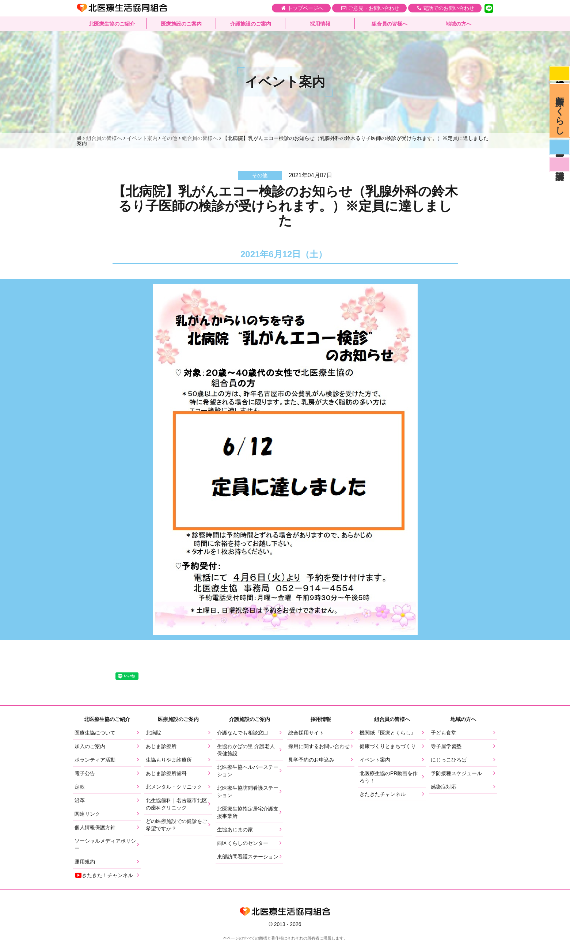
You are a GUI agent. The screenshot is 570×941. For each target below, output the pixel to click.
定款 (80, 787)
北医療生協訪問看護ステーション (247, 791)
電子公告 (85, 773)
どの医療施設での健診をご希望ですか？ (176, 824)
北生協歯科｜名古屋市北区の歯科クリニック (176, 804)
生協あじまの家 (235, 829)
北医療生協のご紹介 (112, 24)
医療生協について (95, 733)
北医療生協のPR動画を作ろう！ (389, 776)
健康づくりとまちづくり (388, 746)
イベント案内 (375, 760)
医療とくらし (560, 110)
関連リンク (87, 814)
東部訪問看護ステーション (247, 857)
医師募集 (560, 147)
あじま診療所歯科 (166, 773)
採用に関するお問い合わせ (319, 746)
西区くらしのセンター (242, 843)
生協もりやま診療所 (169, 760)
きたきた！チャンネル (104, 875)
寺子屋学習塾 (446, 746)
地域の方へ (458, 24)
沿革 (80, 800)
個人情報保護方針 (95, 827)
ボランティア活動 (95, 760)
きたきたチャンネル (383, 794)
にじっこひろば (449, 760)
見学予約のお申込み (311, 760)
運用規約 (85, 862)
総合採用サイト (306, 733)
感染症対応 (560, 73)
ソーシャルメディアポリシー (105, 844)
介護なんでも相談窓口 (242, 733)
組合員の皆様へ (389, 24)
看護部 (560, 164)
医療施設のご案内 (181, 24)
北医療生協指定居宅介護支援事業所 (247, 812)
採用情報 (320, 24)
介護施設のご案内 (250, 24)
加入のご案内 (90, 746)
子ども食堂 (443, 733)
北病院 (153, 733)
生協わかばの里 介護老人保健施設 (246, 749)
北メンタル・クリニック (174, 787)
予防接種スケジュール (456, 773)
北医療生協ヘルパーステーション (247, 770)
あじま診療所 (161, 746)
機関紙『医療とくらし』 (388, 733)
